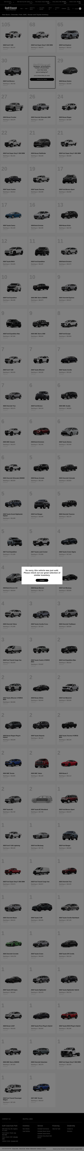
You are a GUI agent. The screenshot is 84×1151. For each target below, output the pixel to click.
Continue (42, 580)
